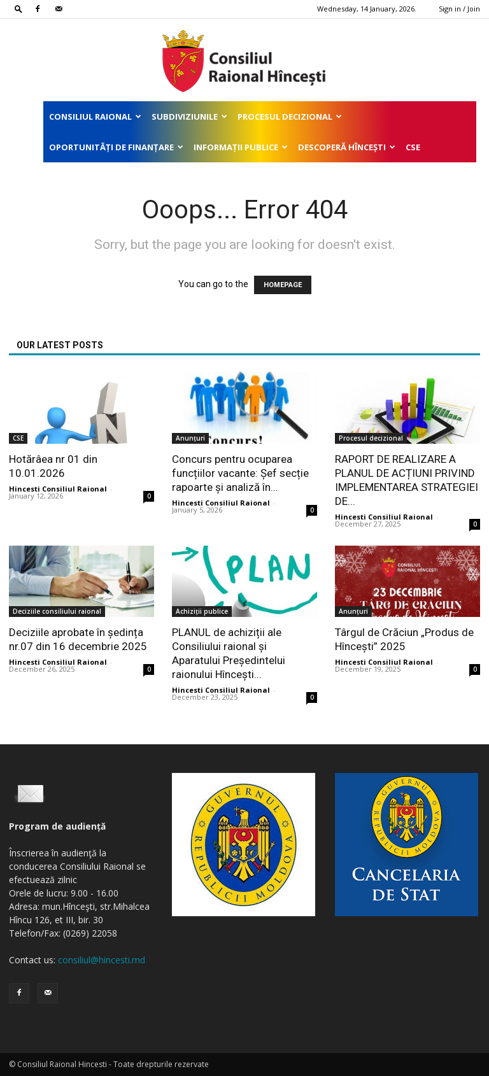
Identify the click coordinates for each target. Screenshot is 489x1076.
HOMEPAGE (283, 285)
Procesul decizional (289, 116)
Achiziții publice (202, 611)
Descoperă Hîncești (346, 147)
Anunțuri (190, 438)
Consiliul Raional (95, 116)
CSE (413, 147)
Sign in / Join (459, 8)
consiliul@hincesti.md (101, 960)
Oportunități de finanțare (116, 147)
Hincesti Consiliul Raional (58, 488)
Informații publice (241, 147)
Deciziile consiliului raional (57, 611)
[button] (18, 8)
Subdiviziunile (189, 116)
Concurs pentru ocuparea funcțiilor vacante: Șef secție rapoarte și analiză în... (240, 473)
